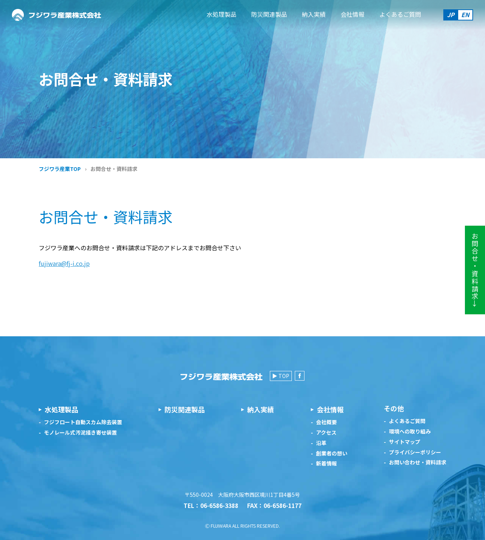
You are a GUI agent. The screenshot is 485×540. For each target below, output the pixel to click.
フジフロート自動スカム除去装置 (83, 422)
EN (465, 14)
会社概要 (326, 422)
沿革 (321, 443)
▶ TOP (280, 375)
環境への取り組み (410, 431)
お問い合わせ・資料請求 (417, 462)
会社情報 (352, 14)
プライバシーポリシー (415, 452)
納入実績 (314, 14)
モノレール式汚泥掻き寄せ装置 (80, 432)
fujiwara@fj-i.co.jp (64, 263)
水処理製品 (221, 14)
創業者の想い (331, 453)
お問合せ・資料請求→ (475, 270)
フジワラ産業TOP (60, 168)
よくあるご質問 (400, 14)
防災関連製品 (269, 14)
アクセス (326, 432)
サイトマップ (404, 441)
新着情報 (326, 463)
